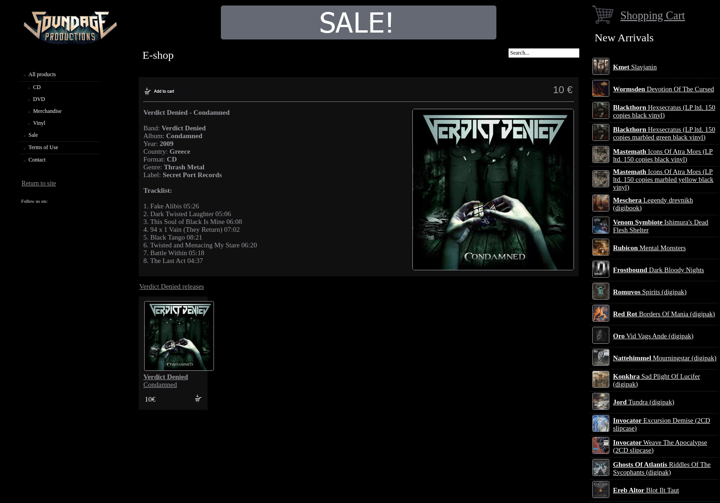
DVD (39, 99)
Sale (33, 135)
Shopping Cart (652, 15)
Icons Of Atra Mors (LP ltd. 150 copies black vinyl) (663, 155)
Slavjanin (635, 67)
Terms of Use (43, 147)
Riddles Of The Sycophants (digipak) (662, 468)
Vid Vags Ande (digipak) (653, 336)
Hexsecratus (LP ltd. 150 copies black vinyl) (664, 111)
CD (37, 87)
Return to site (39, 183)
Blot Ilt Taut (646, 490)
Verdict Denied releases (171, 286)
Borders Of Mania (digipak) (664, 314)
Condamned (165, 380)
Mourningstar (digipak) (664, 358)
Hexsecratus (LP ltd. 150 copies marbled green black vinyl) (664, 133)
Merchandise (47, 111)
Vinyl (39, 123)
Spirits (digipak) (649, 292)
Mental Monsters (649, 248)
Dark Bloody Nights (658, 270)
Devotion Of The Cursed (663, 89)
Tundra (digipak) (644, 402)
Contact (36, 159)
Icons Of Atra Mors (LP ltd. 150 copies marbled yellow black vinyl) (663, 179)
